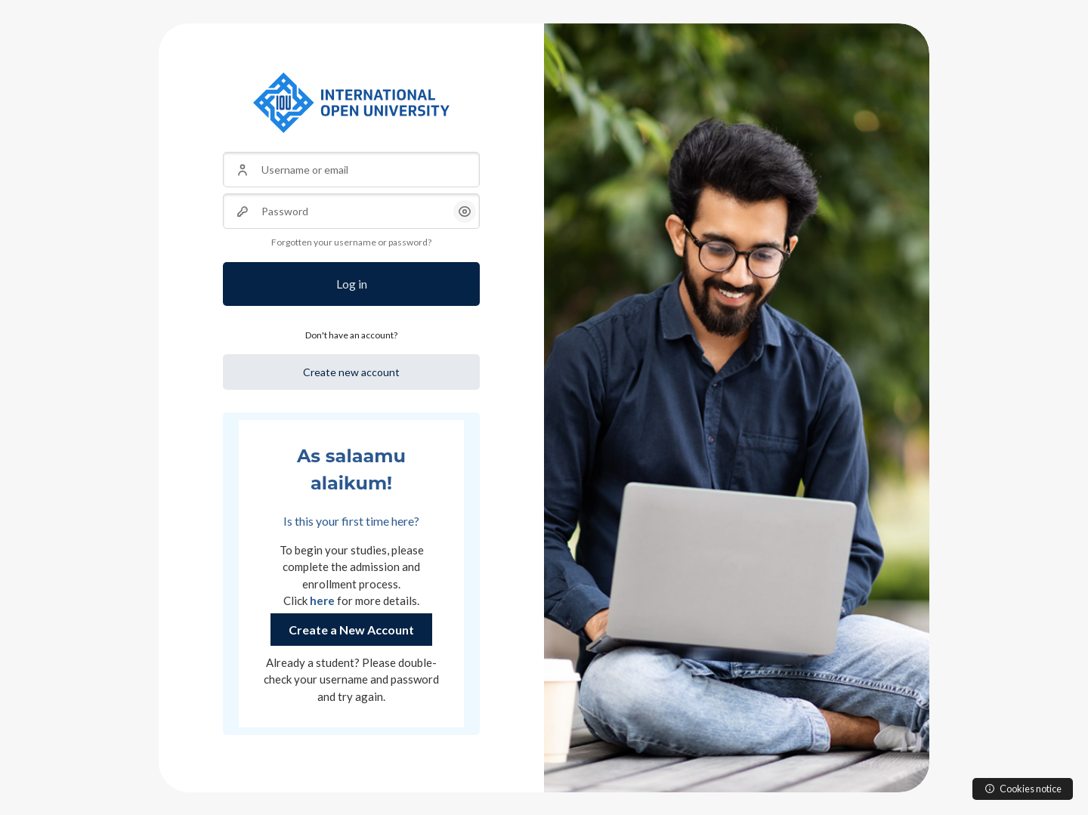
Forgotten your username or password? (351, 242)
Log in (351, 283)
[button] (464, 211)
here (322, 600)
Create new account (351, 372)
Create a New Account (351, 629)
